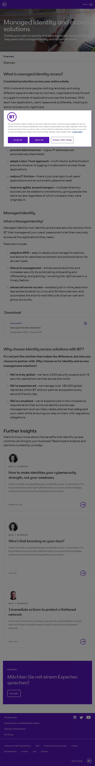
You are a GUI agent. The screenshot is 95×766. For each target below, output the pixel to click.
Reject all (39, 140)
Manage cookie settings (62, 140)
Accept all (18, 140)
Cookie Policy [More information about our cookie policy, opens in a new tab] (77, 132)
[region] (48, 128)
